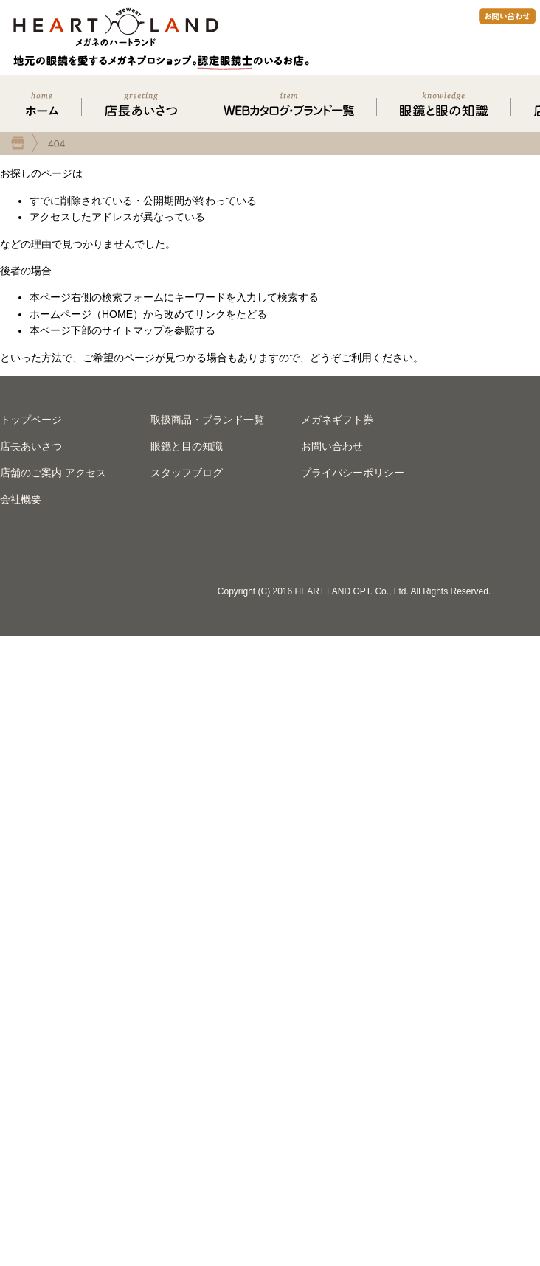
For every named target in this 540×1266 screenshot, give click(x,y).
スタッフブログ (186, 473)
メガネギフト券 (337, 419)
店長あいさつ (31, 446)
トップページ (31, 419)
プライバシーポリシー (352, 473)
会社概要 (20, 499)
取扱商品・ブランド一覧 (207, 419)
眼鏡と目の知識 (186, 446)
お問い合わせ (332, 446)
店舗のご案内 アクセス (53, 473)
